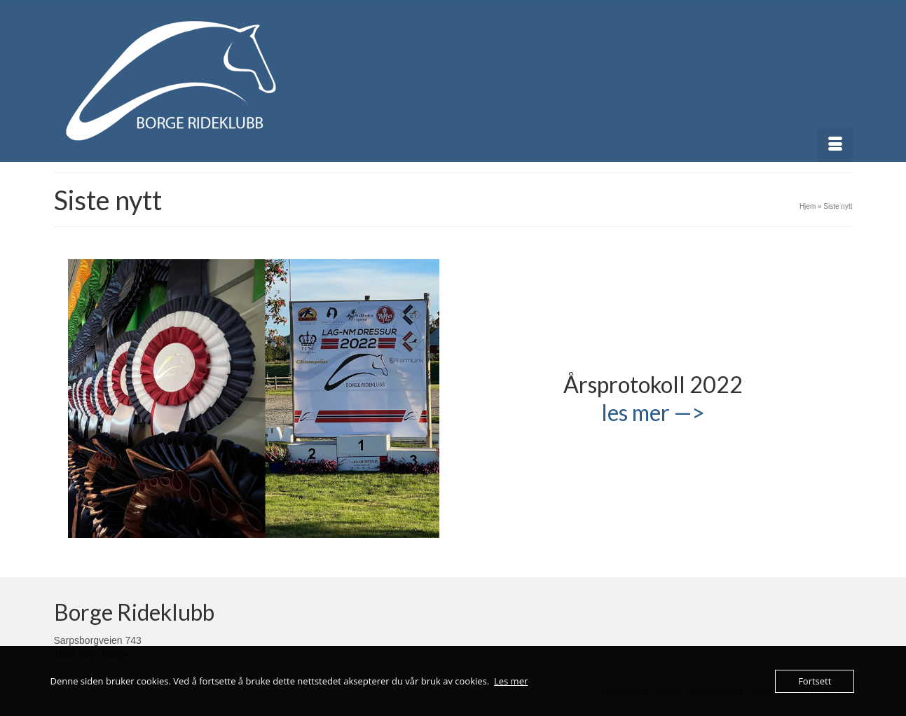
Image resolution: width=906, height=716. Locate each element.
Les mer (511, 681)
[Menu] (835, 144)
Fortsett (814, 681)
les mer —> (653, 412)
